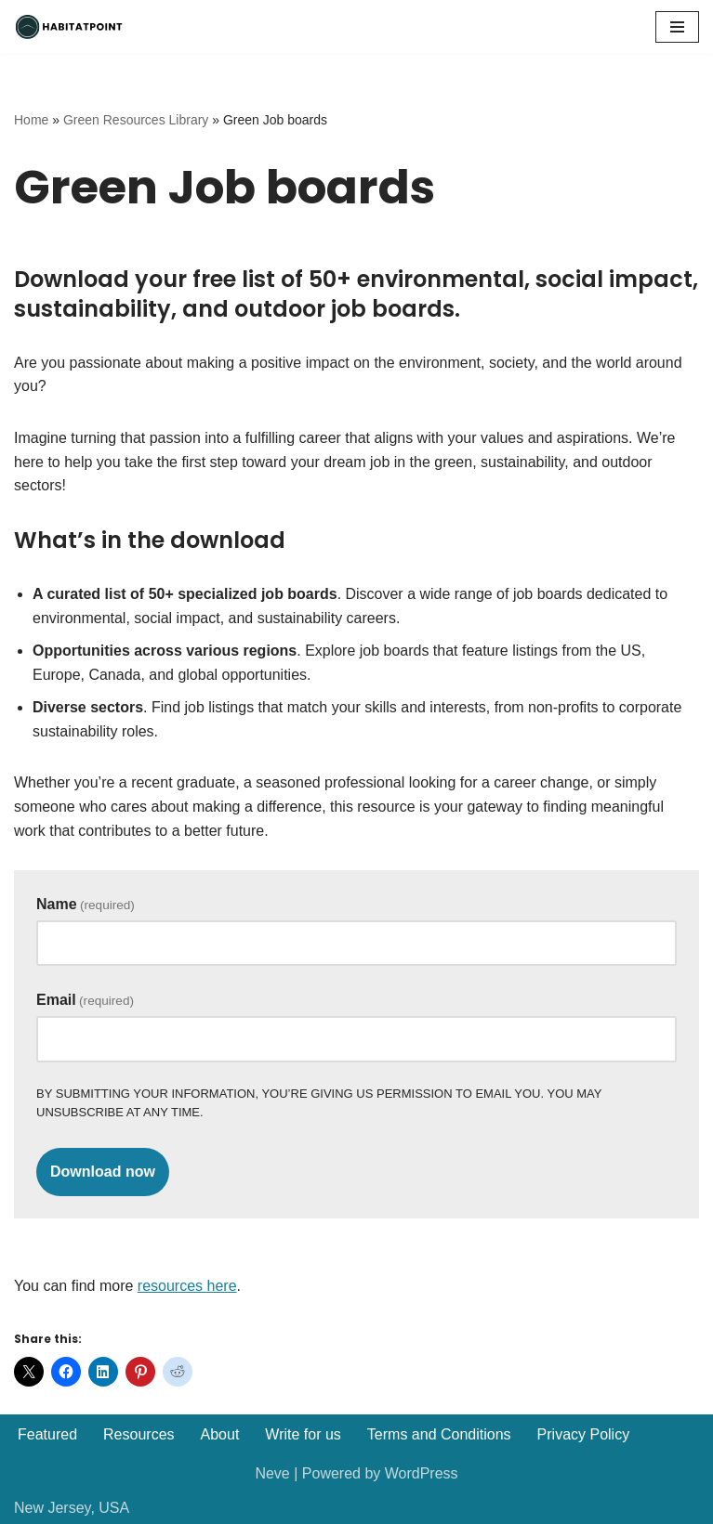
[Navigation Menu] (677, 27)
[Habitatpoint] (69, 27)
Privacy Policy (583, 1434)
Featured (47, 1434)
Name (85, 904)
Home (31, 119)
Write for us (303, 1434)
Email (85, 1000)
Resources (138, 1434)
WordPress (421, 1473)
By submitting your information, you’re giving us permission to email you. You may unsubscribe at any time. (318, 1103)
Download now (102, 1171)
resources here (187, 1286)
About (220, 1434)
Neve (272, 1473)
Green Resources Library (135, 119)
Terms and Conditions (439, 1434)
